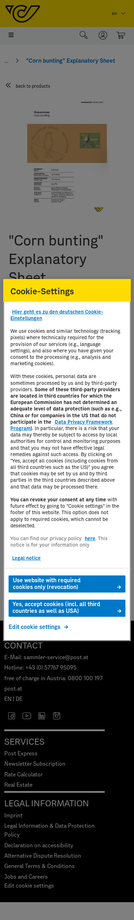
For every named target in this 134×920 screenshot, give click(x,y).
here (90, 538)
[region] (66, 460)
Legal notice (26, 558)
